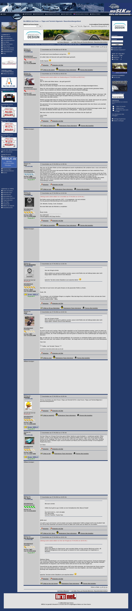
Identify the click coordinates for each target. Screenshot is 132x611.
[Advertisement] (8, 181)
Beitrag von (27, 49)
